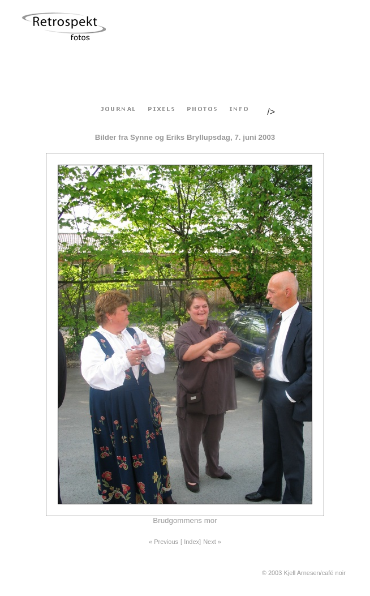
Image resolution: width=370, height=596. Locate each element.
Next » (212, 541)
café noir (334, 572)
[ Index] (190, 541)
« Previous (163, 541)
